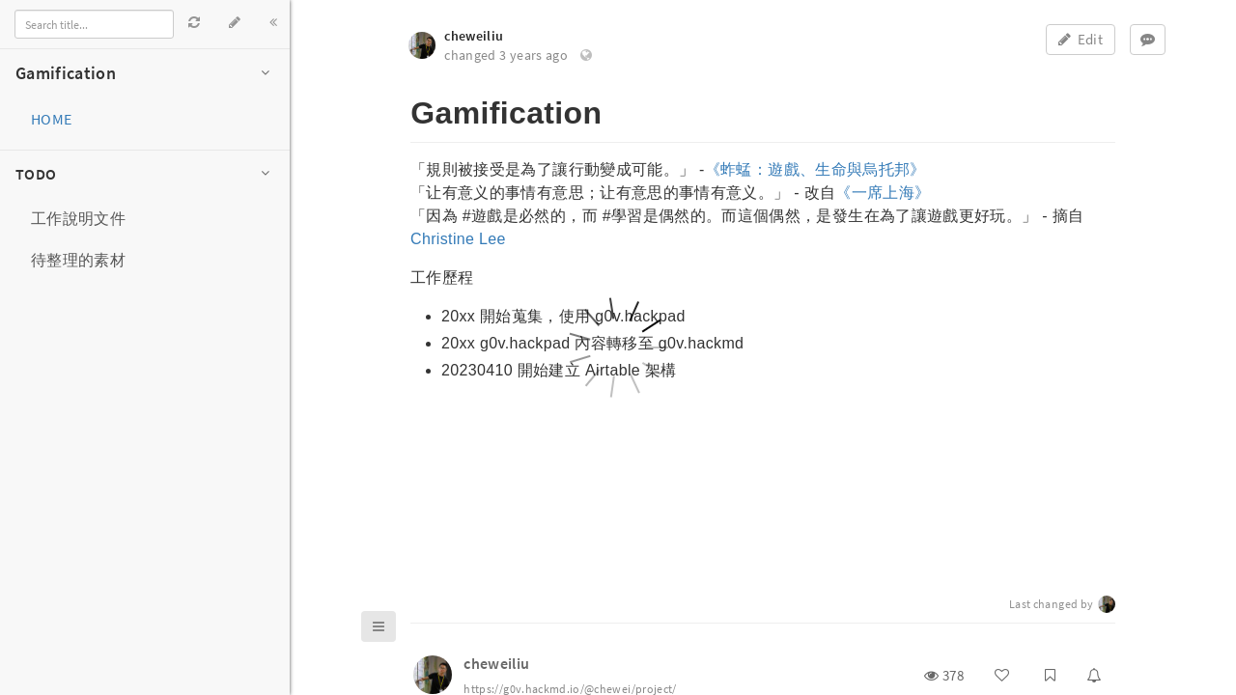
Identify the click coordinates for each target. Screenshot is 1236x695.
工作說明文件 (78, 218)
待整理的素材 (78, 259)
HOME (51, 118)
